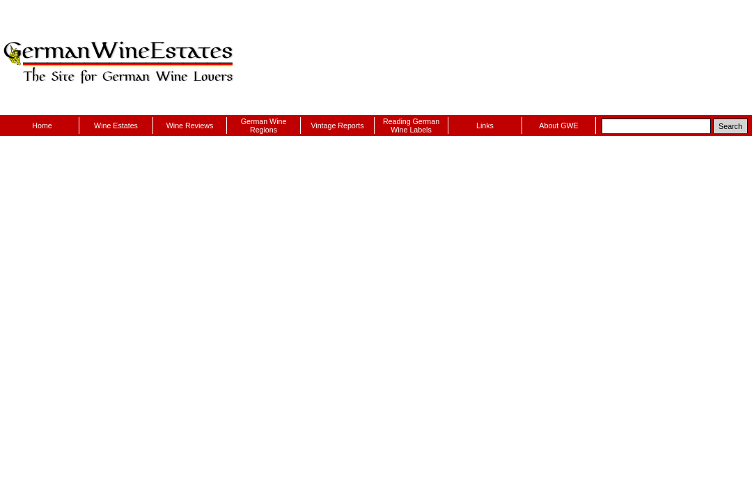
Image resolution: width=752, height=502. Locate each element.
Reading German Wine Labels (411, 125)
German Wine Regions (264, 125)
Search (730, 126)
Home (42, 125)
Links (485, 125)
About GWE (558, 125)
